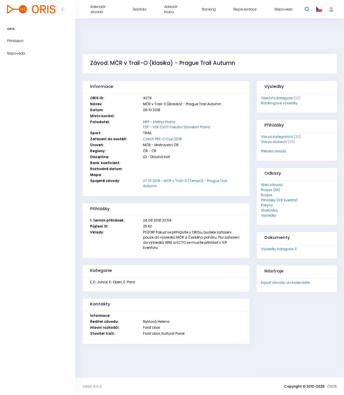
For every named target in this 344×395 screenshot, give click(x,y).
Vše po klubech (274, 141)
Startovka (269, 210)
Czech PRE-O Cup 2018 (162, 139)
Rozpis (266, 195)
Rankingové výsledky (279, 103)
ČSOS (332, 386)
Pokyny (267, 205)
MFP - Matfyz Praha (159, 121)
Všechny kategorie (277, 98)
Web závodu (272, 184)
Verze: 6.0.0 (92, 386)
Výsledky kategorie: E (279, 249)
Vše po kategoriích (277, 136)
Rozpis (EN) (270, 189)
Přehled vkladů (273, 151)
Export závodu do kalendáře (285, 282)
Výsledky (268, 215)
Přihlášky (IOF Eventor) (279, 200)
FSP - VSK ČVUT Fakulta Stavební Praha (176, 127)
